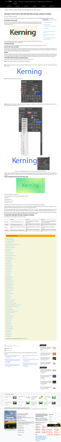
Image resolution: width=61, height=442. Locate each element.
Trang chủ (15, 1)
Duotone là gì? (9, 319)
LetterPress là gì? (10, 253)
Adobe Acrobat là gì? (10, 246)
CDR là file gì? (9, 330)
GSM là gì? (8, 292)
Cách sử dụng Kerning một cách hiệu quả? (49, 35)
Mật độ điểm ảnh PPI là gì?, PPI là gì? (13, 244)
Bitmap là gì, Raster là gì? (11, 255)
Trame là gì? (9, 250)
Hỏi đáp (11, 348)
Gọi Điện (52, 427)
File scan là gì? (9, 333)
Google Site (51, 423)
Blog (36, 434)
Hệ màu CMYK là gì (10, 293)
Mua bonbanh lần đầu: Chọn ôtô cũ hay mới (8, 403)
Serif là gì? (8, 314)
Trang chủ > (7, 9)
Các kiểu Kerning (46, 24)
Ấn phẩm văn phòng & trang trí (30, 1)
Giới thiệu (15, 3)
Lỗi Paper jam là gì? (10, 252)
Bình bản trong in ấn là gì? (11, 303)
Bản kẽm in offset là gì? (11, 258)
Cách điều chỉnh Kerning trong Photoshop (49, 32)
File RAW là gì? (9, 261)
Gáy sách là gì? (9, 249)
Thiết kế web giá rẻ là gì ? (21, 397)
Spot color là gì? (9, 317)
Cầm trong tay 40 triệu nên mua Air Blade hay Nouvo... (34, 403)
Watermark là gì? (10, 282)
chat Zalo (55, 427)
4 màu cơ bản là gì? (10, 301)
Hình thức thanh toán (21, 427)
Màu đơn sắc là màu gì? (11, 299)
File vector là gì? (9, 265)
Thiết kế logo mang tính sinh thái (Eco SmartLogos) (34, 397)
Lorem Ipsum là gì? (10, 280)
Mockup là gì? (9, 276)
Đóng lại (59, 423)
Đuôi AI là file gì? (9, 266)
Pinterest (50, 419)
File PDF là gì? (9, 323)
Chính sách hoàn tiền (21, 430)
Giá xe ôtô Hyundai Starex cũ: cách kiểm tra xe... (47, 397)
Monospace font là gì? (10, 312)
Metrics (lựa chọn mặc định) (50, 26)
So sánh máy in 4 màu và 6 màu (12, 306)
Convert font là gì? (10, 309)
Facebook (50, 416)
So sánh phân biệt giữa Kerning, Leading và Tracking (49, 38)
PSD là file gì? (9, 322)
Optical (46, 28)
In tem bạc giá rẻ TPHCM (8, 397)
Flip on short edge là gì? (11, 247)
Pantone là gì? (9, 296)
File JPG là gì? (9, 334)
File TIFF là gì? (9, 268)
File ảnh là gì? (9, 325)
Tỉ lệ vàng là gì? (9, 285)
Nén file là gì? (9, 271)
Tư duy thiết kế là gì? (10, 239)
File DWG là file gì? (10, 328)
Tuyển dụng (20, 435)
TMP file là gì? (9, 269)
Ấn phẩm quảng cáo (41, 1)
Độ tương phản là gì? (10, 284)
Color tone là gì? (9, 290)
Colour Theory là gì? (10, 288)
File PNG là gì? (9, 336)
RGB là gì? (8, 295)
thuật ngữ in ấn (9, 350)
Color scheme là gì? (10, 238)
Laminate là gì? (9, 257)
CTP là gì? (8, 274)
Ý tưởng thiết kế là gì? (10, 241)
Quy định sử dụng (20, 425)
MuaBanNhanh (51, 421)
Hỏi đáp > (11, 9)
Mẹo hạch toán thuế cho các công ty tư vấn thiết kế (47, 403)
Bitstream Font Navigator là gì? (12, 311)
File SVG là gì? (9, 263)
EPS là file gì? (9, 331)
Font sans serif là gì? (10, 315)
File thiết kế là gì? (10, 242)
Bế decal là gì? (9, 307)
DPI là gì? (8, 298)
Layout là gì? (9, 320)
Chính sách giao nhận (21, 432)
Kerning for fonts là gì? (47, 22)
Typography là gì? (10, 277)
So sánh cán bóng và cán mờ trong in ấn (14, 304)
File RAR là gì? (9, 260)
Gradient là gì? (9, 279)
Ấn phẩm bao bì (49, 1)
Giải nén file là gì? (10, 326)
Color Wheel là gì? (10, 287)
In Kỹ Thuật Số (21, 1)
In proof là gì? (9, 273)
